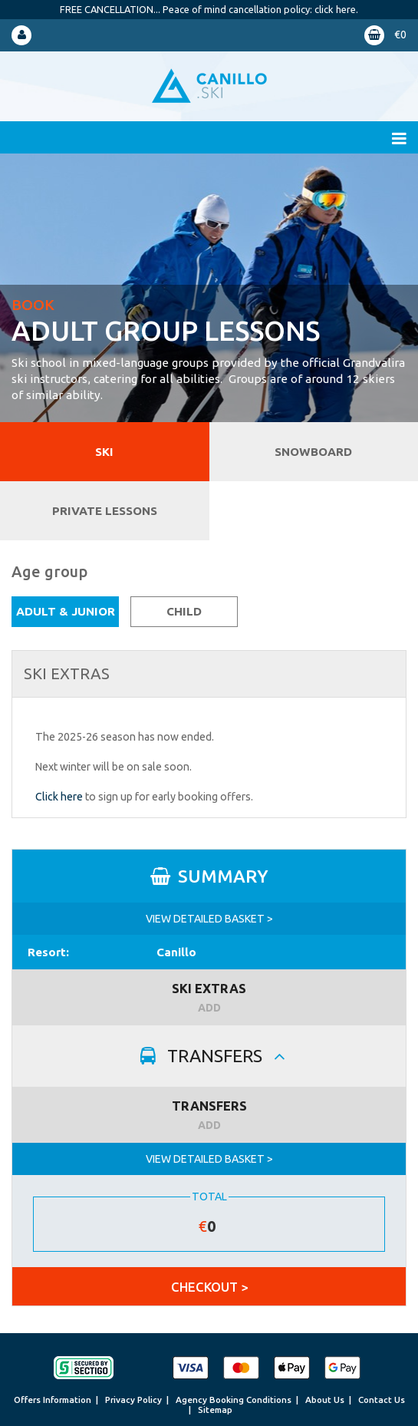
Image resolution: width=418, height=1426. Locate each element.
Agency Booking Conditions (233, 1400)
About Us (324, 1400)
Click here (59, 797)
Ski (104, 451)
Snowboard (313, 451)
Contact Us (381, 1400)
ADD (209, 1008)
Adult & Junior (65, 611)
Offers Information (52, 1400)
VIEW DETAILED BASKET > (209, 919)
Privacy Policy (133, 1400)
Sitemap (215, 1409)
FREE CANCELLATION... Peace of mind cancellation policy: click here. (209, 9)
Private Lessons (104, 510)
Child (184, 611)
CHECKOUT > (209, 1286)
